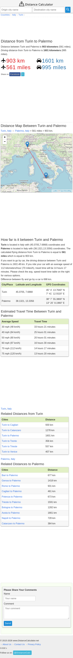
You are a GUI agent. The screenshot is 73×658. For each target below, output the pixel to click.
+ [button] (5, 137)
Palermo (19, 131)
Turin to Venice (9, 451)
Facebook (15, 74)
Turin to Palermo (10, 435)
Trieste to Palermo (11, 502)
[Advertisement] (36, 27)
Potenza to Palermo (12, 496)
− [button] (5, 142)
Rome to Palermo (11, 486)
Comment (9, 603)
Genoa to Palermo (11, 480)
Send (8, 623)
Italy (9, 131)
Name (7, 593)
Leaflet (54, 191)
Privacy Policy (34, 644)
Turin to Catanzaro (11, 430)
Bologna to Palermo (12, 507)
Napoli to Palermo (11, 518)
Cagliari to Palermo (12, 491)
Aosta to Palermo (11, 513)
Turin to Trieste (9, 446)
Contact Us (19, 644)
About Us (7, 644)
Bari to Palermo (10, 475)
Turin (3, 131)
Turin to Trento (9, 441)
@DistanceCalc (22, 653)
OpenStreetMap (66, 191)
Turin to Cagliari (10, 425)
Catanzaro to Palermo (13, 523)
